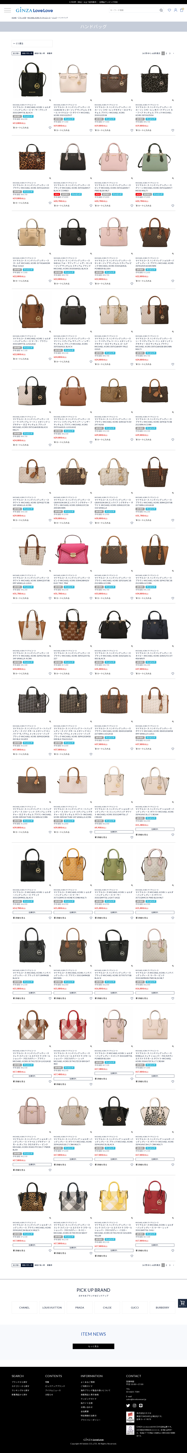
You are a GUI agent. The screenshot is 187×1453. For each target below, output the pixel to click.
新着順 (49, 53)
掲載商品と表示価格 (90, 1394)
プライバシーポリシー (91, 1420)
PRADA (79, 1307)
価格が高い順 (40, 53)
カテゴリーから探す (21, 1386)
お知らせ (49, 1394)
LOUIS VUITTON (52, 1307)
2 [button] (166, 53)
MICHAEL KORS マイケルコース (39, 18)
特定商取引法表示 (89, 1415)
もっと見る (93, 1346)
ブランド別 (22, 18)
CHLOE (107, 1307)
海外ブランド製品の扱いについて (95, 1390)
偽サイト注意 (87, 1403)
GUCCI (135, 1307)
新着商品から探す (20, 1394)
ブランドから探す (20, 1382)
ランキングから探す (21, 1390)
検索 (161, 10)
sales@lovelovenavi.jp (136, 1399)
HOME (14, 18)
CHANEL (24, 1307)
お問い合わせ (87, 1407)
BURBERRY (162, 1307)
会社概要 (85, 1411)
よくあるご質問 (88, 1382)
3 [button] (169, 53)
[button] (173, 53)
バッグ (54, 18)
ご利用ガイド (87, 1386)
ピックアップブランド (55, 1386)
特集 (47, 1382)
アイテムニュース (53, 1390)
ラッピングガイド (89, 1399)
